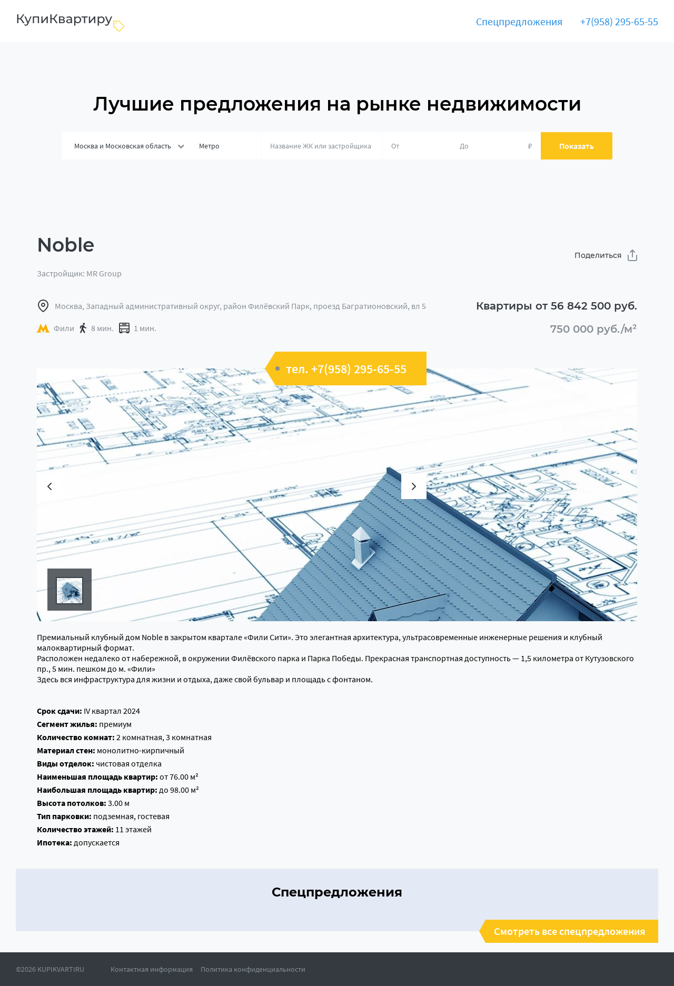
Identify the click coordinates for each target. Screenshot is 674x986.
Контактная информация (152, 969)
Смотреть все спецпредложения (570, 931)
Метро (209, 146)
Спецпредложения (519, 21)
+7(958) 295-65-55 (619, 21)
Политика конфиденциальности (253, 969)
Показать (576, 146)
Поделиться (605, 255)
